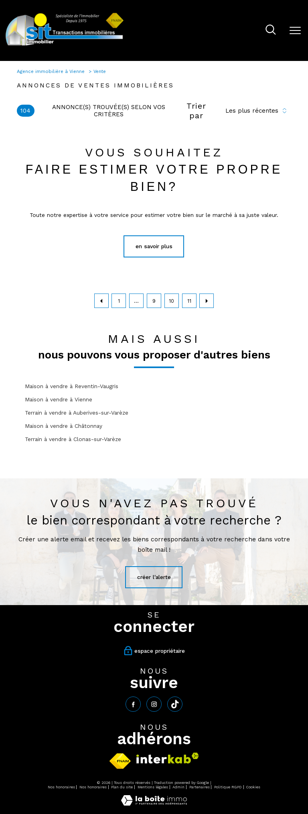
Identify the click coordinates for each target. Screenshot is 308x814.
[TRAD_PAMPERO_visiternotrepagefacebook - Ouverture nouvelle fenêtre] (133, 704)
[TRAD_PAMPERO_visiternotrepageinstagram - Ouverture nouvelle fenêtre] (154, 704)
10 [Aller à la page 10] (171, 301)
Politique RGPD (228, 787)
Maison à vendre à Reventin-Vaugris (71, 386)
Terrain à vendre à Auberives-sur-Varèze (76, 412)
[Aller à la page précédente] (101, 301)
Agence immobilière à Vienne (51, 71)
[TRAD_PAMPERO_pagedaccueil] (65, 45)
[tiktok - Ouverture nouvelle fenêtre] (174, 704)
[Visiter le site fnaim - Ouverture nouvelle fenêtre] (120, 761)
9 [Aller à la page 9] (154, 301)
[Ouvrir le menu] (295, 30)
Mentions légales (153, 787)
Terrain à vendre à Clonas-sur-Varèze (73, 439)
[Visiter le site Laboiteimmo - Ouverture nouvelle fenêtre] (154, 803)
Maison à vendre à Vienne (58, 399)
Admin (178, 787)
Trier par (196, 110)
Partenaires (199, 787)
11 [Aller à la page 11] (189, 301)
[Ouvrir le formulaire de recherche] (270, 30)
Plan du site (122, 787)
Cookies (253, 787)
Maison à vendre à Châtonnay (63, 426)
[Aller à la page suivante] (206, 301)
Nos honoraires (61, 787)
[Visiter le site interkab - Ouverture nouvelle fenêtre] (167, 758)
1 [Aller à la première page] (119, 301)
